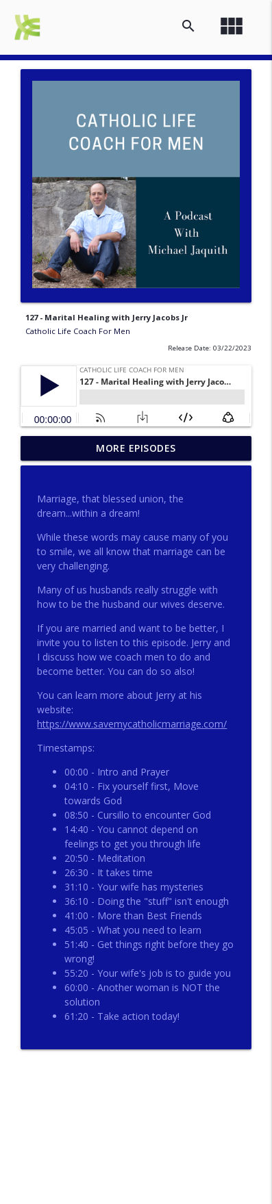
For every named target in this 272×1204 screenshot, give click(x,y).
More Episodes (136, 447)
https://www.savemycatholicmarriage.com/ (132, 723)
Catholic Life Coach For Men (77, 331)
